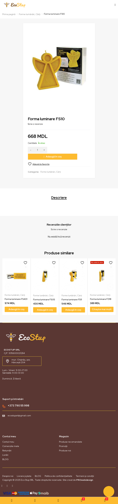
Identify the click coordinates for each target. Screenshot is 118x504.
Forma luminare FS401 (16, 292)
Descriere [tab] (59, 191)
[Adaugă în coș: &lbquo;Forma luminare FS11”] (73, 303)
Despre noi (7, 469)
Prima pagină (8, 14)
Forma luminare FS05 (44, 292)
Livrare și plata (24, 469)
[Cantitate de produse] (37, 150)
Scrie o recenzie (35, 124)
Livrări (5, 448)
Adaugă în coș (70, 149)
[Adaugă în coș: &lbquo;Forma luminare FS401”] (16, 302)
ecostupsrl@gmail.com (19, 408)
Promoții (63, 439)
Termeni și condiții (85, 469)
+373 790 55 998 (18, 398)
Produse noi (65, 443)
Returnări (6, 443)
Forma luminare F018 (100, 292)
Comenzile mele (10, 439)
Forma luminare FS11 (72, 292)
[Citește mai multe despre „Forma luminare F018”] (101, 302)
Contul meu (8, 434)
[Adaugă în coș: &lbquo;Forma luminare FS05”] (45, 303)
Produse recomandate (70, 434)
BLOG (5, 452)
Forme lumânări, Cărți (29, 14)
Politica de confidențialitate (58, 469)
